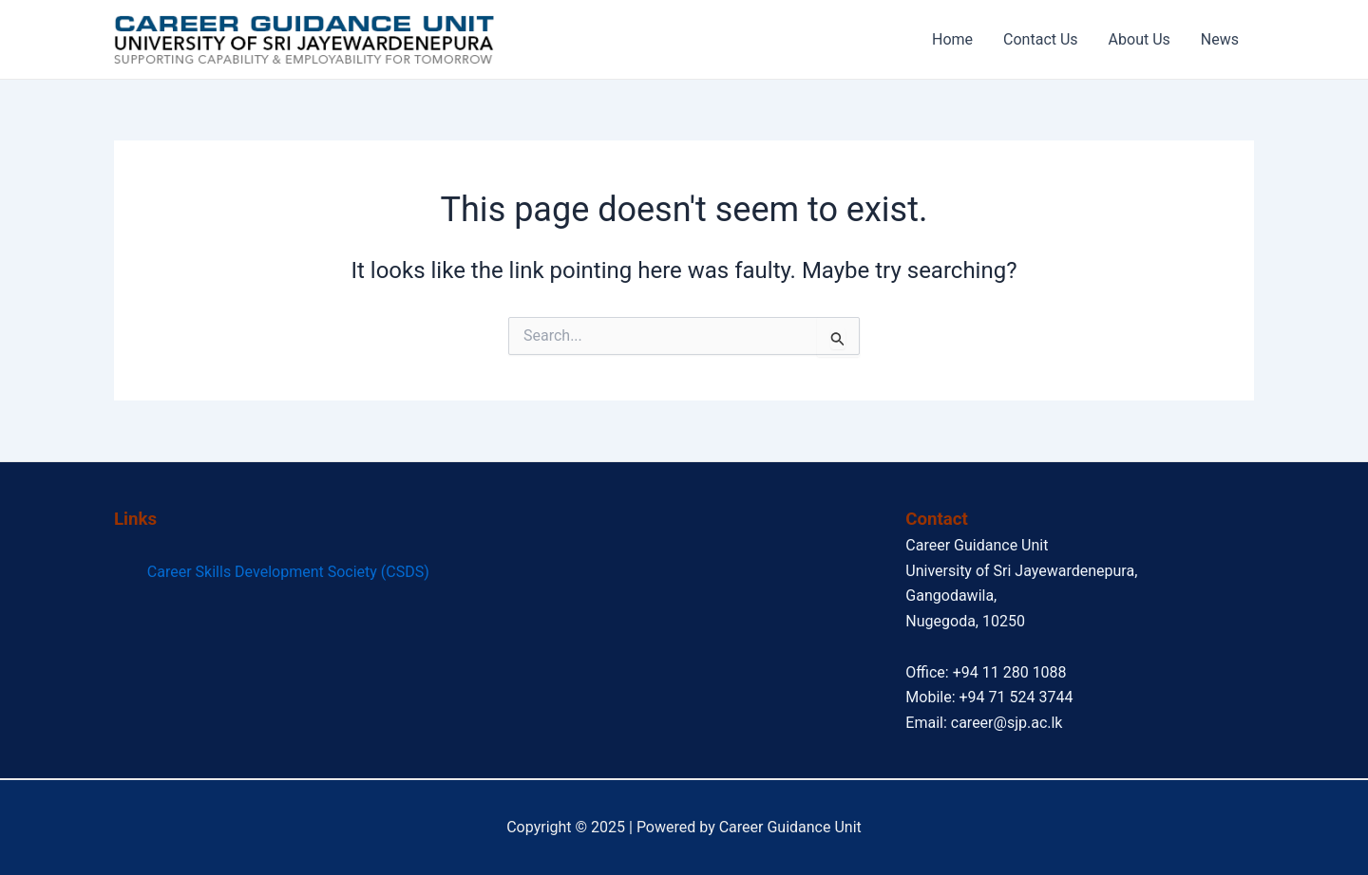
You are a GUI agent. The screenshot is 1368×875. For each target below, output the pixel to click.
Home (952, 39)
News (1220, 39)
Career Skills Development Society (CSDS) (288, 572)
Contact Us (1040, 39)
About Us (1139, 39)
